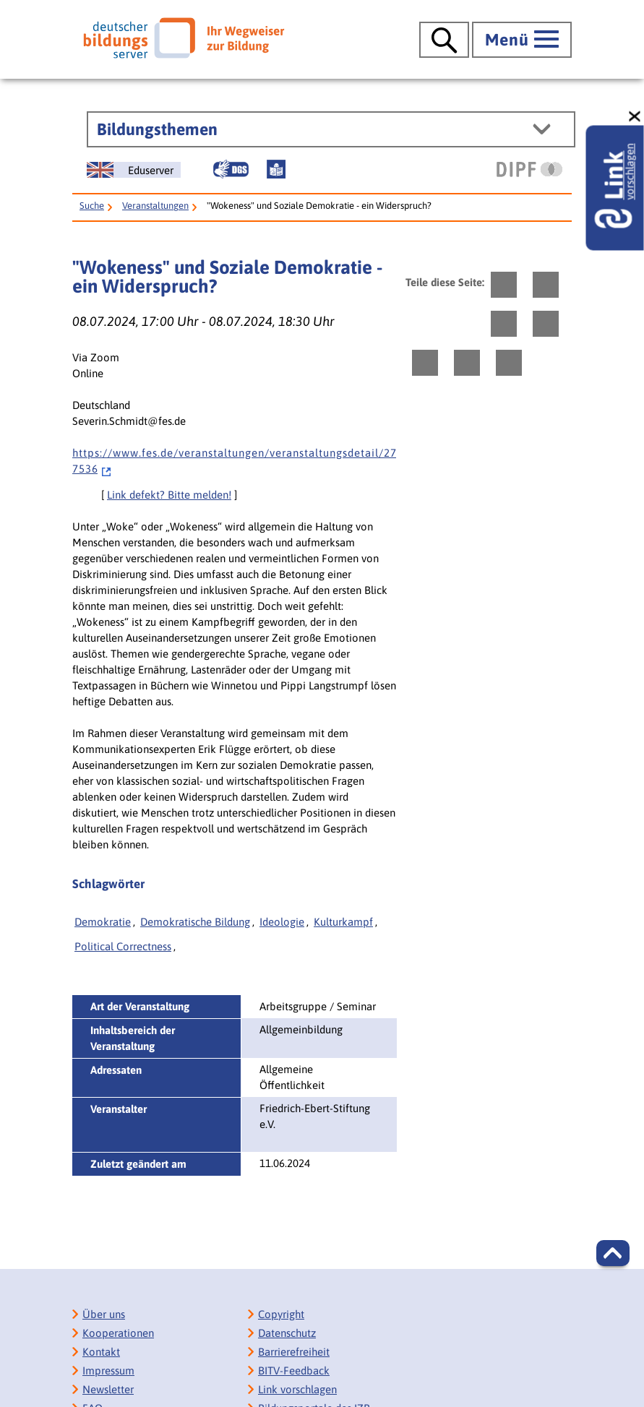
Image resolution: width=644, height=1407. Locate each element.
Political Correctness (122, 946)
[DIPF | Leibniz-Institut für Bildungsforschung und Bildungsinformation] (529, 169)
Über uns (103, 1314)
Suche (92, 205)
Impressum (108, 1370)
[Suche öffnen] (444, 40)
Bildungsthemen (157, 129)
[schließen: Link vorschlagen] (635, 116)
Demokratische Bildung (195, 922)
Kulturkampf (343, 922)
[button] (613, 1253)
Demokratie (102, 922)
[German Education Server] (134, 170)
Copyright (281, 1314)
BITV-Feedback (294, 1370)
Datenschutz (287, 1333)
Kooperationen (118, 1333)
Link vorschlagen (297, 1389)
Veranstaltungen (155, 205)
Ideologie (281, 922)
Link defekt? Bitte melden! (169, 495)
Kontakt (101, 1352)
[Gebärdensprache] (230, 169)
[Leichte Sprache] (276, 169)
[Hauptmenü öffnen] (522, 40)
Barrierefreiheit (294, 1352)
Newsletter (108, 1389)
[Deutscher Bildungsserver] (183, 37)
